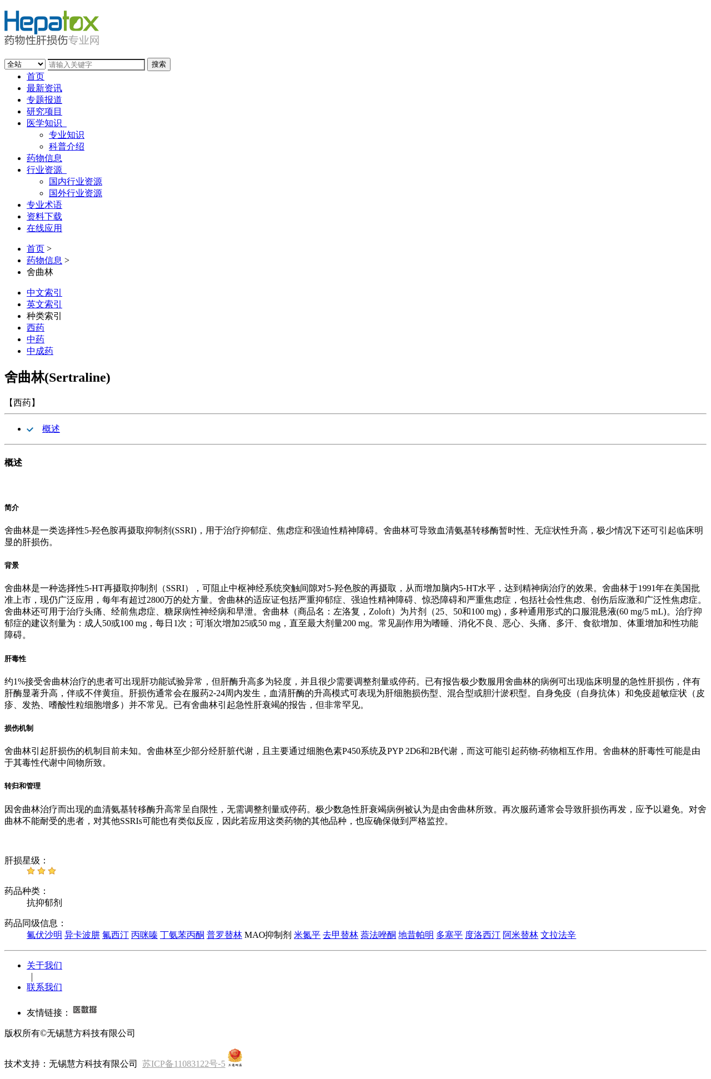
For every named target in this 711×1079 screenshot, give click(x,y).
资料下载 (44, 216)
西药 (35, 327)
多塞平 (449, 935)
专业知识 (66, 134)
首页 (35, 76)
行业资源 (47, 169)
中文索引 (44, 292)
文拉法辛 (558, 935)
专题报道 (44, 99)
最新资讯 (44, 88)
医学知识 (47, 123)
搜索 (159, 64)
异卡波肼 (82, 935)
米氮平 (307, 935)
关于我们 (44, 965)
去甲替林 (340, 935)
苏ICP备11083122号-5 (184, 1063)
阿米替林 (520, 935)
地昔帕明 (416, 935)
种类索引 (44, 316)
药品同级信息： (35, 923)
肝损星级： (26, 860)
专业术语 (44, 204)
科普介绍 (66, 146)
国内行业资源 (75, 181)
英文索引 (44, 304)
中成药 (40, 351)
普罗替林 (224, 935)
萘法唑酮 (378, 935)
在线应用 (44, 228)
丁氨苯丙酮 (182, 935)
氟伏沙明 (44, 935)
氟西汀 (115, 935)
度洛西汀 (482, 935)
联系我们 (44, 987)
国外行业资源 (75, 193)
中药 (35, 339)
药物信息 (44, 158)
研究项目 (44, 111)
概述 (51, 428)
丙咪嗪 (144, 935)
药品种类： (26, 891)
